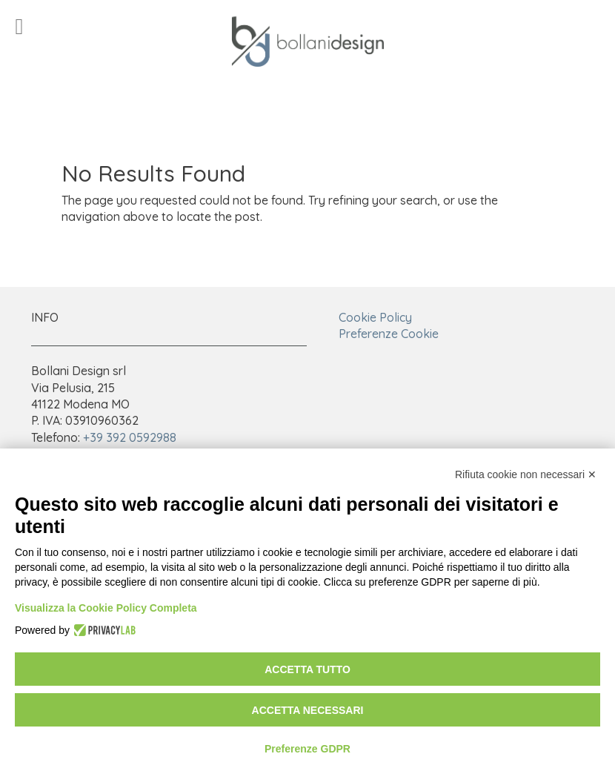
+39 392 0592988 (129, 437)
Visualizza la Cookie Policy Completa (106, 608)
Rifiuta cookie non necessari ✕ (525, 474)
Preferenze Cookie (389, 333)
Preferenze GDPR (307, 749)
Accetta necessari (308, 710)
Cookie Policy (375, 317)
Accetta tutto (307, 669)
